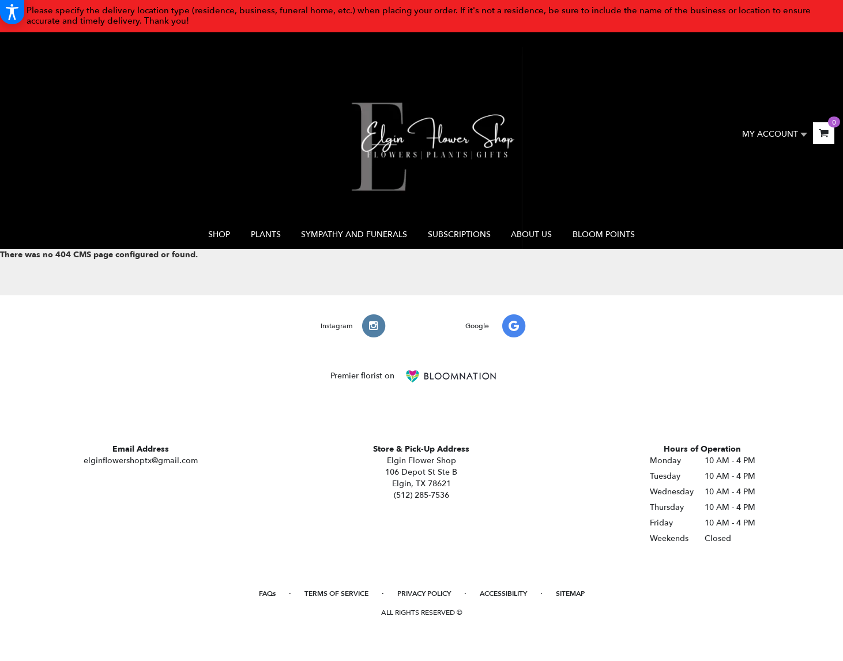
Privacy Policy (424, 593)
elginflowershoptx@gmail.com (141, 460)
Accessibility (503, 593)
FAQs (267, 593)
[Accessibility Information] (12, 12)
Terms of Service (336, 593)
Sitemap (570, 593)
